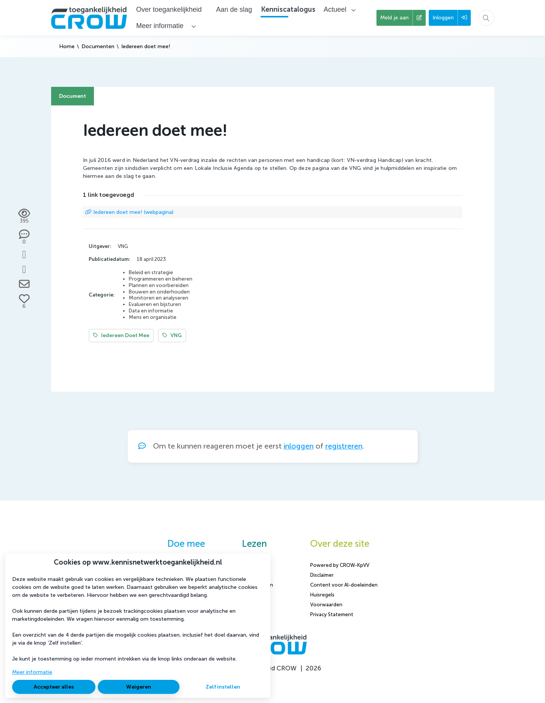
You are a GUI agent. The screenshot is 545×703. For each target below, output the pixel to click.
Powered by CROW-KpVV (339, 565)
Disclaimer (322, 575)
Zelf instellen (223, 687)
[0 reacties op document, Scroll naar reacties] (24, 237)
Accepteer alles (54, 687)
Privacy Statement (331, 614)
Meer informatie (32, 672)
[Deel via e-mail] (24, 284)
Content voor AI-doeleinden (344, 585)
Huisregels (322, 595)
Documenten (97, 46)
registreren (343, 446)
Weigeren (138, 687)
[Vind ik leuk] (24, 301)
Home (67, 46)
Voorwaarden (326, 604)
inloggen (299, 446)
